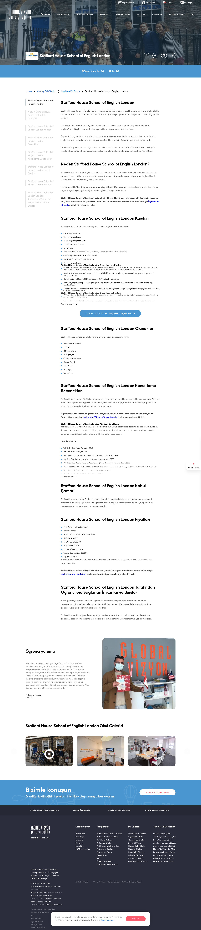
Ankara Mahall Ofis (38, 928)
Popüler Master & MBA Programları (44, 810)
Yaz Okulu (141, 14)
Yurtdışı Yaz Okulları (105, 849)
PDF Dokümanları (83, 849)
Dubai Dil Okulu (134, 843)
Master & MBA (63, 14)
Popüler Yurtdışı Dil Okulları (119, 810)
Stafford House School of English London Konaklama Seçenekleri (40, 155)
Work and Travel (176, 14)
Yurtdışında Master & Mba (107, 837)
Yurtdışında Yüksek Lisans (107, 864)
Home (29, 91)
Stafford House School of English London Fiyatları (40, 183)
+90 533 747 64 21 (38, 898)
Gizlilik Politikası (113, 882)
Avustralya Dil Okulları (137, 834)
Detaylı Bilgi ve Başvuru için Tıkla (110, 313)
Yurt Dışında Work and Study (108, 846)
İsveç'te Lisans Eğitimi (162, 834)
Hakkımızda (80, 834)
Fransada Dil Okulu (136, 858)
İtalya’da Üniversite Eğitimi (164, 852)
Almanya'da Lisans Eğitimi (164, 846)
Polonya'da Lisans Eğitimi (163, 858)
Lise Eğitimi (157, 14)
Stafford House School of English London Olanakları (40, 141)
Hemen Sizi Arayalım (157, 792)
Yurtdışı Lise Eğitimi (104, 852)
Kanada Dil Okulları (136, 852)
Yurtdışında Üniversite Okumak (109, 834)
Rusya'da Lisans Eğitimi (162, 840)
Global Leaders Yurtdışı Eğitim (43, 909)
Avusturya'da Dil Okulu (137, 861)
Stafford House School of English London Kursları (40, 128)
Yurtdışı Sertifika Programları (157, 810)
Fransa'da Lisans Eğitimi (163, 855)
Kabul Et (135, 919)
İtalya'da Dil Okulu (135, 855)
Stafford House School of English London (40, 102)
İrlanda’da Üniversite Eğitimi (164, 849)
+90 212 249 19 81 (55, 892)
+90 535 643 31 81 (38, 905)
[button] (14, 751)
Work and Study (122, 14)
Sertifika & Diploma (84, 14)
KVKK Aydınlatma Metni (131, 882)
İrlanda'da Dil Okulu (136, 846)
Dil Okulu (104, 14)
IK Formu (79, 843)
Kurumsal (79, 840)
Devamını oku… (108, 920)
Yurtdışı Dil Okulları (46, 91)
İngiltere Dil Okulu (135, 837)
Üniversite (45, 14)
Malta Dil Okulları (135, 849)
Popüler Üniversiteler (81, 810)
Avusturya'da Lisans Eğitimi (164, 843)
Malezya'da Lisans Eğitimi (163, 861)
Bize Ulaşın (80, 837)
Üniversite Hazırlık (104, 861)
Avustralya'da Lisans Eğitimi (164, 837)
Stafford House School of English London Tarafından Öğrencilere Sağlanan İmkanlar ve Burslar (40, 199)
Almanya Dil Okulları (136, 840)
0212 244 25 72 (36, 889)
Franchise (79, 846)
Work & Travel (102, 855)
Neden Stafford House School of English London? (39, 115)
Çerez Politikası (99, 882)
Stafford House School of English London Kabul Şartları (40, 170)
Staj (192, 14)
